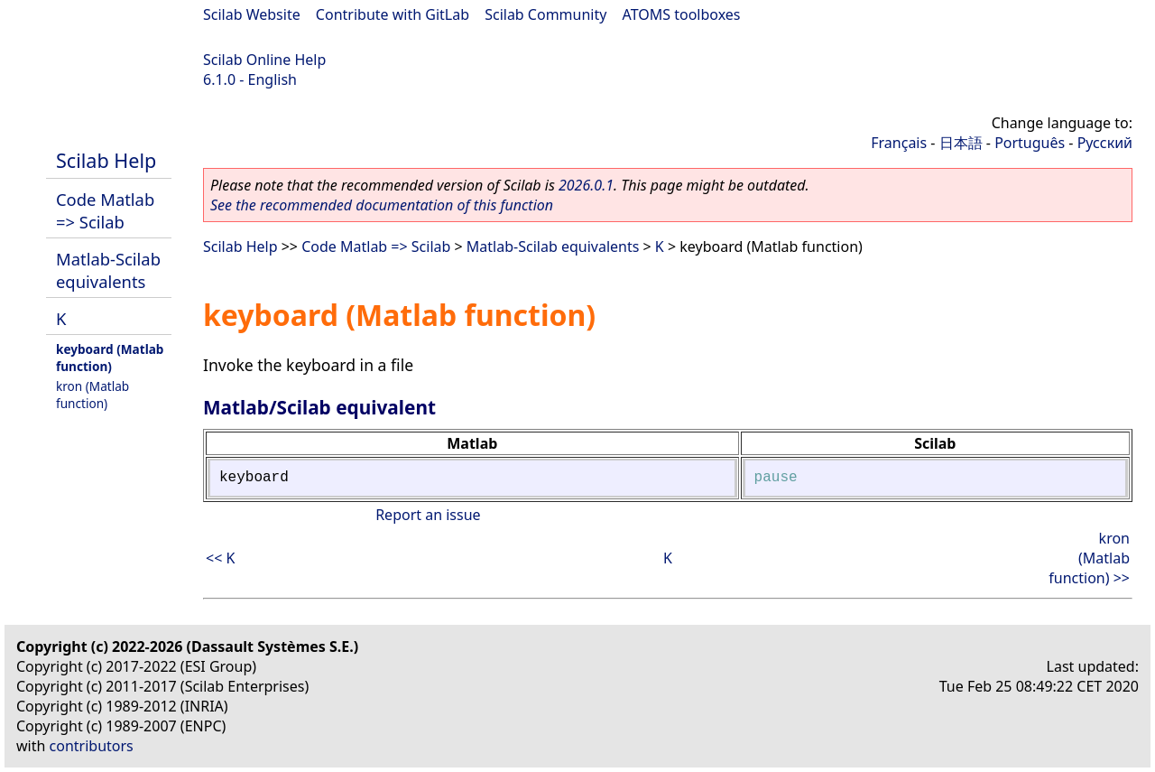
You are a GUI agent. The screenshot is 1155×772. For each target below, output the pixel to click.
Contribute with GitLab (392, 14)
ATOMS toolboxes (682, 14)
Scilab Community (545, 14)
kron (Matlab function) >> (1089, 558)
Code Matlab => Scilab (105, 210)
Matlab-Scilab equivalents (108, 270)
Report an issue (427, 515)
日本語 (961, 143)
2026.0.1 (586, 185)
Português (1029, 143)
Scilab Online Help (264, 60)
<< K (220, 558)
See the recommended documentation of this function (381, 205)
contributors (92, 746)
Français (899, 143)
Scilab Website (251, 14)
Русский (1104, 143)
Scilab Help (106, 160)
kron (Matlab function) (92, 394)
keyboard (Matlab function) (109, 357)
